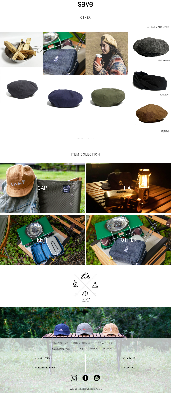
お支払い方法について (59, 343)
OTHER (129, 240)
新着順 (166, 27)
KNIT (42, 240)
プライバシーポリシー (107, 343)
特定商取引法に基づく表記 (61, 349)
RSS (91, 349)
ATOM (96, 349)
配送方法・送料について (83, 343)
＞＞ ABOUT (128, 358)
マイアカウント (108, 349)
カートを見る (80, 349)
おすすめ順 (151, 27)
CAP (42, 188)
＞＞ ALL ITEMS (43, 358)
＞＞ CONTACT (128, 367)
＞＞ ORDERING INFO (43, 367)
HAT (128, 188)
